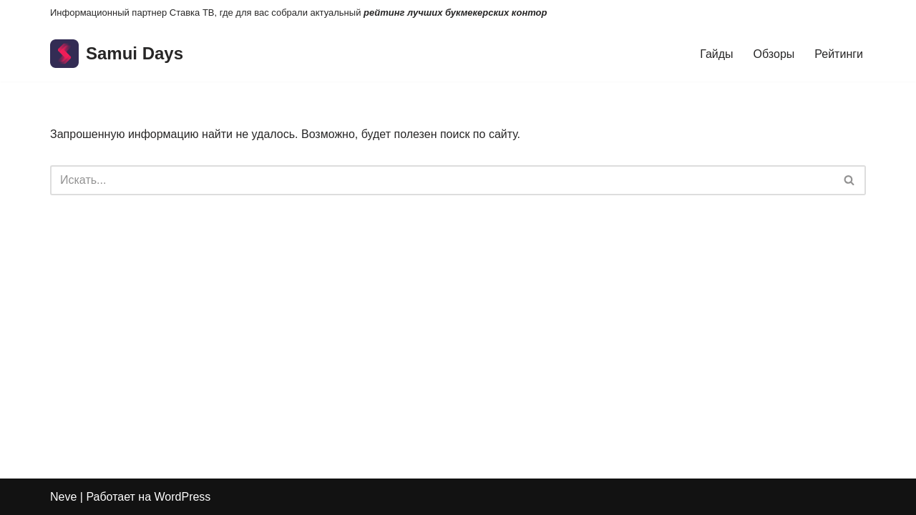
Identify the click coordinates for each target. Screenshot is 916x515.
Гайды (716, 54)
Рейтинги (838, 54)
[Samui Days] (116, 54)
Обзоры (774, 54)
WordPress (183, 497)
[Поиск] (442, 180)
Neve (63, 497)
